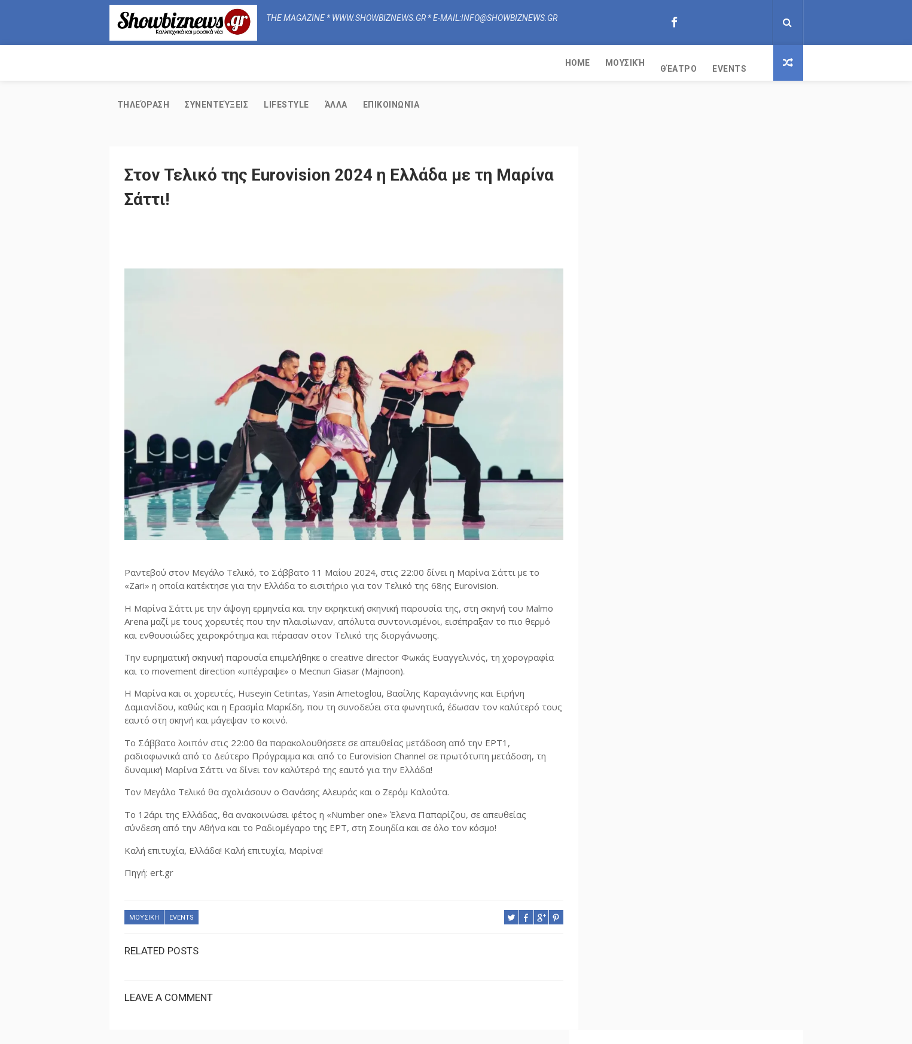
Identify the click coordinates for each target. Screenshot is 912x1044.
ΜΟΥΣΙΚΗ (144, 877)
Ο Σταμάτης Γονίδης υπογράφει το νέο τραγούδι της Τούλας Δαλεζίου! (722, 505)
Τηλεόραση (340, 63)
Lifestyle (484, 63)
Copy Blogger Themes (547, 1029)
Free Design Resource (459, 1029)
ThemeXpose (389, 1029)
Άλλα (532, 63)
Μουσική (177, 63)
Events (281, 63)
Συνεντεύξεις (414, 63)
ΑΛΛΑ (623, 720)
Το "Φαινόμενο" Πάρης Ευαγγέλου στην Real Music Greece (721, 616)
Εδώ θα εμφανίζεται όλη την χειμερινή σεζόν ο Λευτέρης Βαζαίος (723, 454)
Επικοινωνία (588, 63)
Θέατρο (230, 63)
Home (129, 63)
